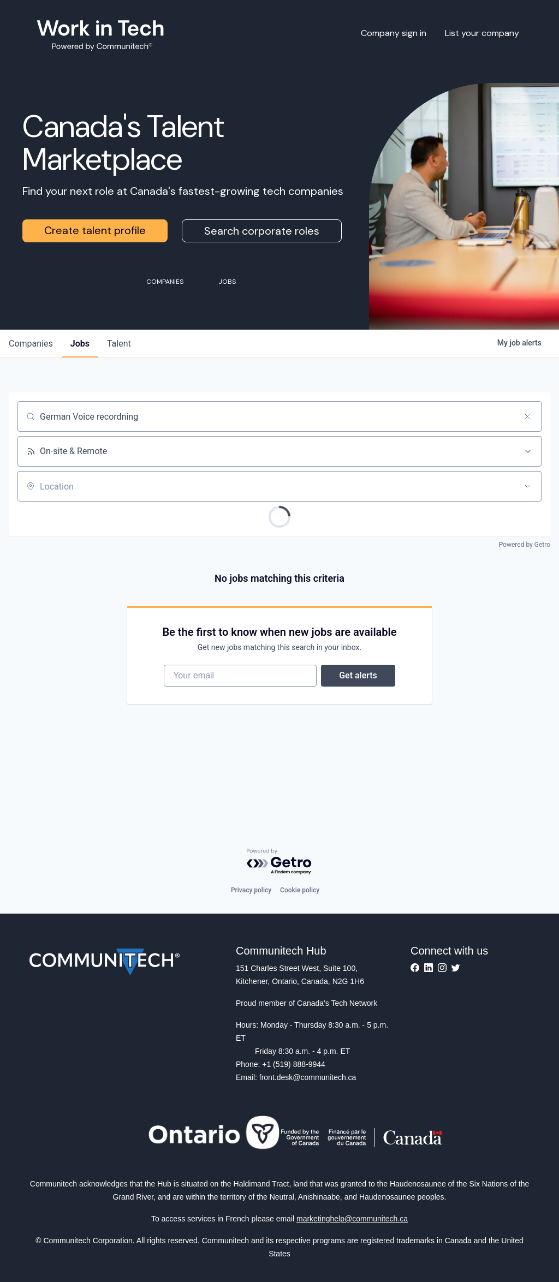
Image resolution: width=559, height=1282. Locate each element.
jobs (80, 343)
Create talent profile (95, 230)
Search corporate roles (261, 231)
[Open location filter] (527, 486)
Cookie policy (299, 890)
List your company (482, 33)
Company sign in (393, 33)
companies (31, 343)
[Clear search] (527, 416)
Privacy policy (251, 890)
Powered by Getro (524, 544)
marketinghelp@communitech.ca (352, 1218)
